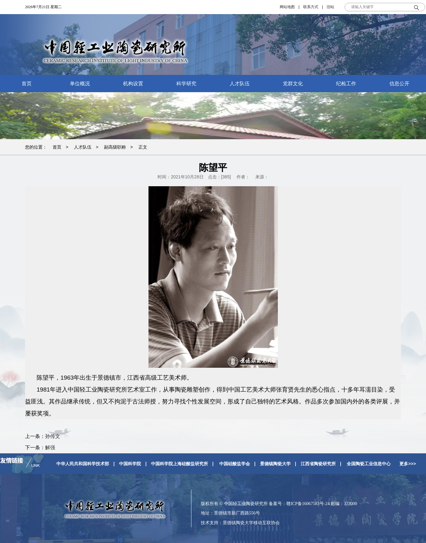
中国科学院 (130, 463)
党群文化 (293, 83)
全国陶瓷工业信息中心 (369, 463)
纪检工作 (346, 83)
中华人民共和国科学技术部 (82, 463)
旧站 (330, 7)
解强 (50, 447)
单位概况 (80, 83)
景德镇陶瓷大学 (275, 463)
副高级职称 (115, 147)
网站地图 (287, 7)
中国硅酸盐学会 (234, 463)
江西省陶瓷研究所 (318, 463)
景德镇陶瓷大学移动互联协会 (251, 522)
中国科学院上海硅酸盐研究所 (179, 463)
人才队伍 (240, 83)
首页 (27, 83)
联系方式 (310, 7)
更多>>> (407, 463)
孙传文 (52, 436)
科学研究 (186, 83)
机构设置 (133, 83)
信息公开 (399, 83)
